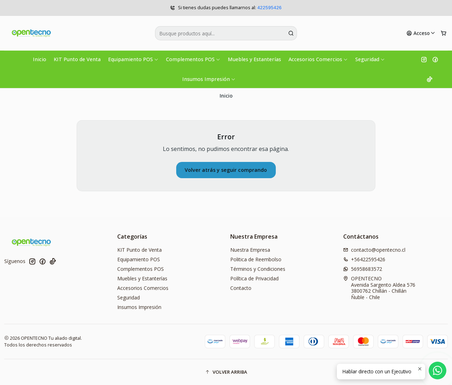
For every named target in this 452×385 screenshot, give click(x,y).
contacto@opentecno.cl (374, 249)
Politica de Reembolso (255, 259)
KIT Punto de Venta (77, 59)
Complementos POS (193, 59)
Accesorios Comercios (318, 59)
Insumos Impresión (209, 79)
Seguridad (370, 59)
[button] (226, 372)
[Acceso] (421, 33)
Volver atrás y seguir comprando (226, 170)
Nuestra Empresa (250, 249)
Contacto (240, 288)
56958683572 (362, 269)
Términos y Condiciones (257, 269)
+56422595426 (364, 259)
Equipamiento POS (133, 59)
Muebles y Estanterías (254, 59)
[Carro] (443, 33)
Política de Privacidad (254, 278)
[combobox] (226, 33)
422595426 (269, 8)
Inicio (39, 59)
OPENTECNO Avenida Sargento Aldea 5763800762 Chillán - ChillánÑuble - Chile (379, 288)
